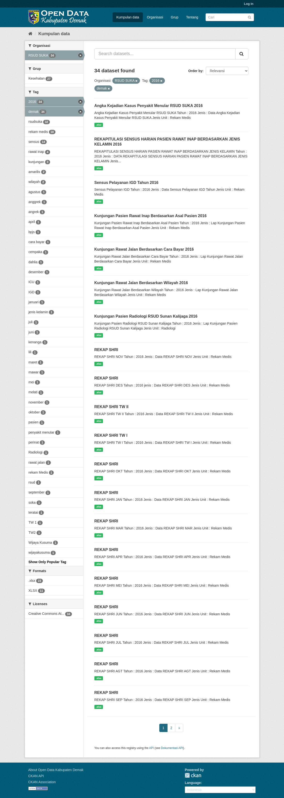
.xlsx (98, 124)
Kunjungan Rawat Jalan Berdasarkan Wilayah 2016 (141, 283)
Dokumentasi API (172, 748)
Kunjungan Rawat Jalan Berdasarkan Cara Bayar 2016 (144, 249)
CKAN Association (42, 782)
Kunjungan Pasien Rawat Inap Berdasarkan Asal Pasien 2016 (150, 216)
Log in (248, 4)
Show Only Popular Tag (47, 562)
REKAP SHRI (106, 350)
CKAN (193, 775)
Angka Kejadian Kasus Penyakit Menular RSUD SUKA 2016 (148, 106)
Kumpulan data (127, 17)
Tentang (192, 17)
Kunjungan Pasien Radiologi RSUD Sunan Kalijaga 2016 (146, 316)
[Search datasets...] (165, 53)
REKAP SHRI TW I (111, 435)
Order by (195, 71)
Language (193, 783)
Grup (174, 17)
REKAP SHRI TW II (111, 407)
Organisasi (155, 17)
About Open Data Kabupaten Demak (56, 770)
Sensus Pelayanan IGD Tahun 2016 (126, 183)
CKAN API (36, 776)
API (151, 748)
